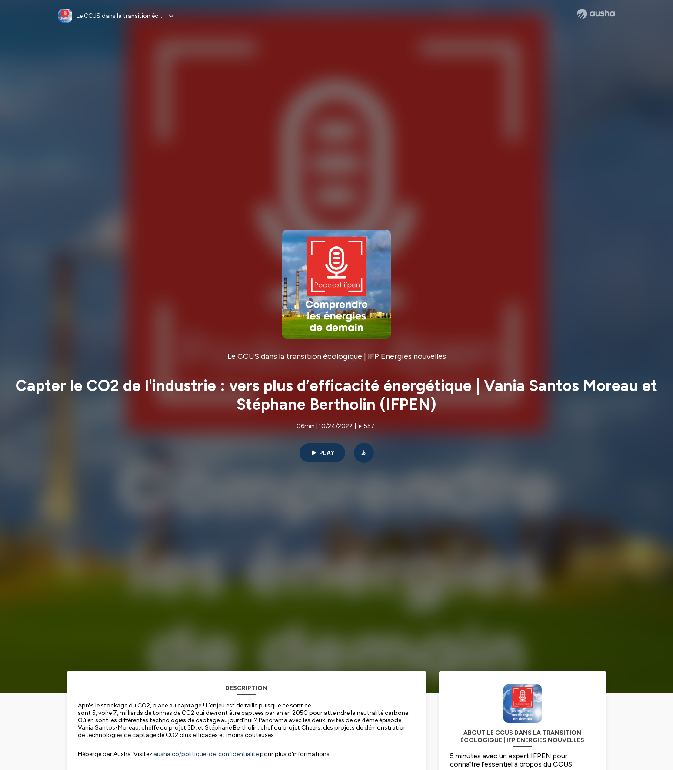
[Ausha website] (596, 14)
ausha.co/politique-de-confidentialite (206, 754)
